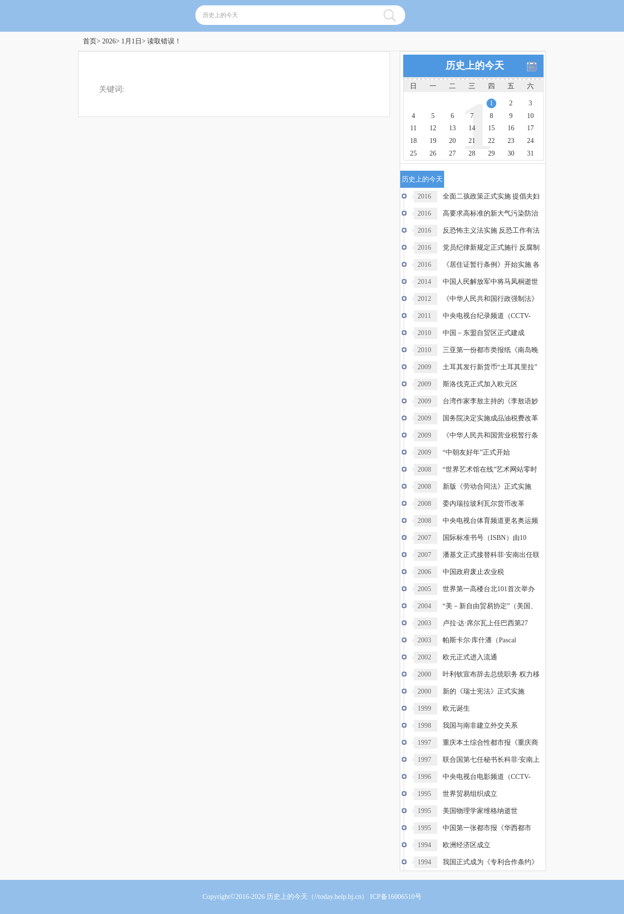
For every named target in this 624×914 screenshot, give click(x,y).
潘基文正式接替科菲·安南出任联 (491, 554)
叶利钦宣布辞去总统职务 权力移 (491, 674)
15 (491, 128)
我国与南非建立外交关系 (480, 725)
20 (452, 140)
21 (471, 140)
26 (432, 153)
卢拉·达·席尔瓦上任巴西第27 (485, 623)
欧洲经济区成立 (466, 845)
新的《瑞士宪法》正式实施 (484, 691)
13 (452, 128)
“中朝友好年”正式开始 (476, 452)
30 (510, 153)
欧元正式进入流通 (470, 657)
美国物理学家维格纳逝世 (480, 811)
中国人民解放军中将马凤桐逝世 (490, 281)
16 (510, 128)
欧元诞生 (456, 708)
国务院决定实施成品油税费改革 (490, 418)
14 (471, 128)
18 (413, 140)
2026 (109, 41)
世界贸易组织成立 (470, 793)
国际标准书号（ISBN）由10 (484, 537)
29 (491, 153)
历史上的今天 (287, 896)
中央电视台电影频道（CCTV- (487, 776)
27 (452, 153)
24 (530, 140)
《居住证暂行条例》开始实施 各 (491, 264)
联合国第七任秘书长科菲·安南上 (491, 759)
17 (530, 128)
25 (413, 153)
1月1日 (131, 41)
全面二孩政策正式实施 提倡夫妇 (491, 196)
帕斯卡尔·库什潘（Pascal (479, 640)
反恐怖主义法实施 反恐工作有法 (491, 230)
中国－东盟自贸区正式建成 (484, 333)
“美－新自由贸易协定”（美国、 (490, 606)
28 (471, 153)
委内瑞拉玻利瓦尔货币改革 (484, 503)
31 (530, 153)
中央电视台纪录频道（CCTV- (487, 315)
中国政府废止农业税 (473, 572)
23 (510, 140)
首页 (90, 41)
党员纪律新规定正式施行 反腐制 (491, 247)
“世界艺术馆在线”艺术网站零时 (490, 469)
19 (432, 140)
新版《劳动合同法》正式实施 (487, 486)
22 (491, 140)
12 (432, 128)
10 (530, 115)
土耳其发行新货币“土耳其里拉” (490, 367)
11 (413, 128)
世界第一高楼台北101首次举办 (489, 589)
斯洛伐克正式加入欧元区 (480, 384)
